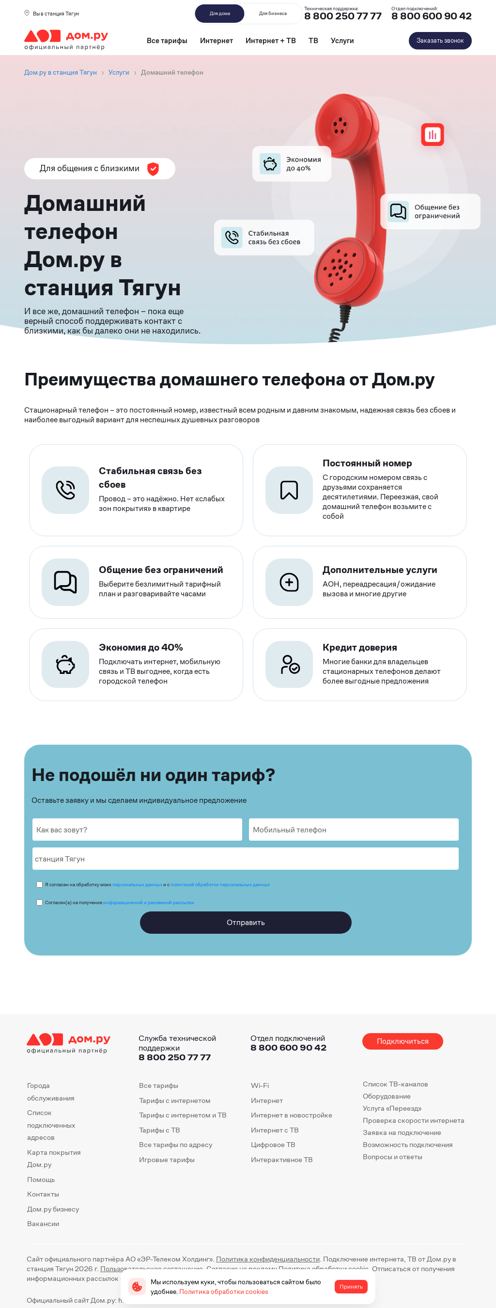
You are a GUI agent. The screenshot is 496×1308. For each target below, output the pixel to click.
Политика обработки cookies (223, 1291)
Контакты (43, 1193)
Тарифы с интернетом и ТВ (183, 1114)
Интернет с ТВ (275, 1129)
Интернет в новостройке (291, 1114)
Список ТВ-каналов (395, 1083)
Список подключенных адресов (51, 1125)
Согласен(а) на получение (119, 902)
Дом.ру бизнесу (53, 1208)
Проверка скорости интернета (414, 1120)
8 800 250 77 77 (175, 1057)
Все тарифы (167, 40)
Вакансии (43, 1223)
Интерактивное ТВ (282, 1159)
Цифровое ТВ (273, 1144)
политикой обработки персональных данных (220, 884)
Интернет (216, 40)
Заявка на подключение (402, 1132)
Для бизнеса (273, 13)
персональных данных (137, 884)
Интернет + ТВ (271, 40)
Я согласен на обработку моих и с (157, 884)
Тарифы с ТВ (159, 1129)
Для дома (220, 13)
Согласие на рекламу (241, 1268)
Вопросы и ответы (392, 1156)
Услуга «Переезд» (392, 1108)
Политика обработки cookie (324, 1268)
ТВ (313, 40)
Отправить (246, 922)
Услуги (342, 40)
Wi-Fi (260, 1085)
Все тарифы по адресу (175, 1144)
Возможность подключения (408, 1144)
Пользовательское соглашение (151, 1268)
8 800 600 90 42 (431, 16)
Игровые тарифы (167, 1159)
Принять (351, 1287)
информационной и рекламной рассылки (148, 902)
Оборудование (387, 1096)
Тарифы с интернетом (175, 1100)
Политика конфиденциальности (268, 1258)
